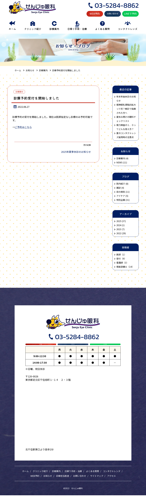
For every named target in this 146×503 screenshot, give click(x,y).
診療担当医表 (62, 483)
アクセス (111, 483)
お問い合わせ (112, 13)
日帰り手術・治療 (73, 478)
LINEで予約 (130, 13)
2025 (118, 221)
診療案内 (19, 91)
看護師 (119, 262)
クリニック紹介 (40, 478)
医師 (118, 254)
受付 (118, 258)
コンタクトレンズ (111, 478)
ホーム (25, 478)
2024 (118, 225)
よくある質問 (92, 478)
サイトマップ (96, 483)
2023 (118, 229)
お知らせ (47, 483)
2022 (118, 233)
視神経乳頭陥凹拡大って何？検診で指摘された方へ (126, 108)
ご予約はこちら (23, 127)
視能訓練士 (121, 266)
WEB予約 (95, 13)
